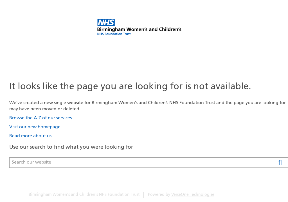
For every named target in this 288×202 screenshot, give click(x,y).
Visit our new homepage (34, 127)
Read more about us (30, 136)
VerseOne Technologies (192, 195)
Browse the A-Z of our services (40, 118)
